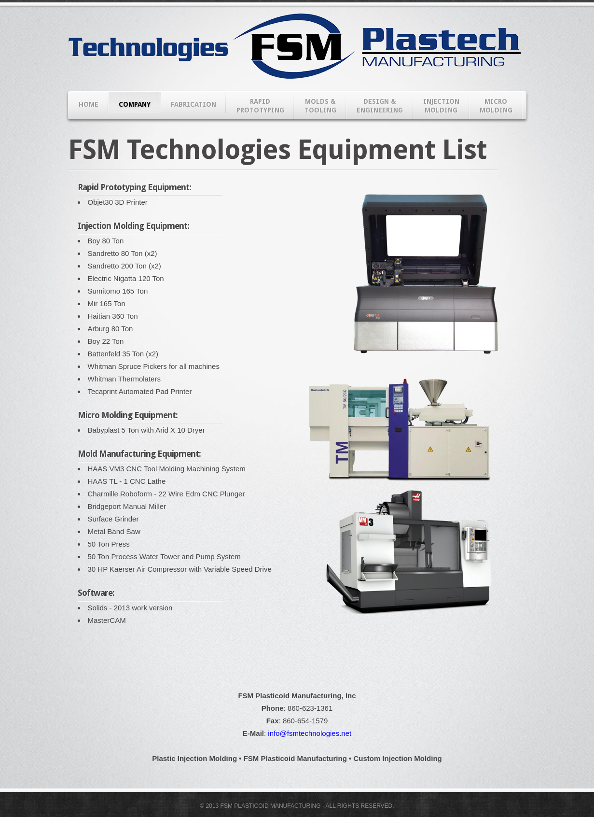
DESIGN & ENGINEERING (380, 106)
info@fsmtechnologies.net (309, 733)
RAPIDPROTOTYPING (260, 106)
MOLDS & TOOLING (320, 106)
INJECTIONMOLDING (441, 106)
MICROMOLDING (496, 106)
